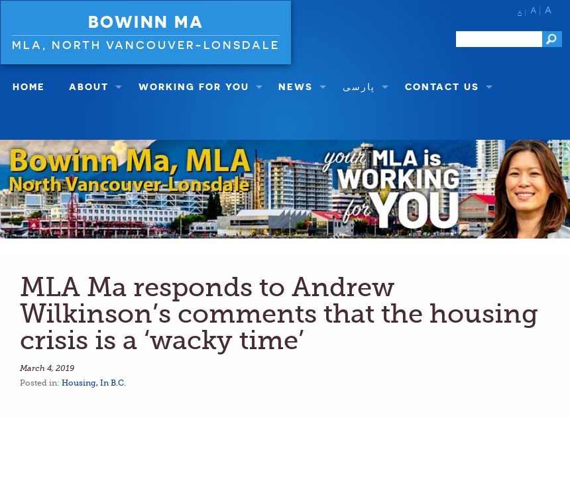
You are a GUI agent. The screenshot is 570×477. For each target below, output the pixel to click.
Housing (79, 383)
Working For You (194, 86)
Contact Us (442, 86)
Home (29, 86)
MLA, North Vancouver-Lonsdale (146, 44)
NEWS (295, 86)
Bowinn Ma (146, 22)
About (89, 86)
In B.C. (113, 383)
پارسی (359, 86)
